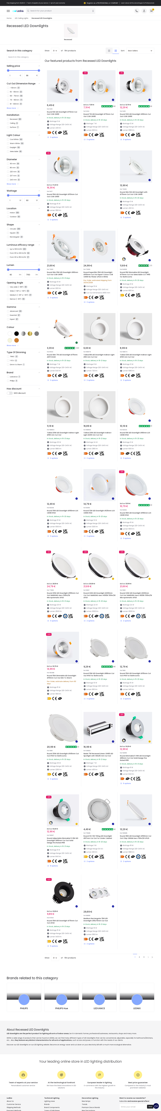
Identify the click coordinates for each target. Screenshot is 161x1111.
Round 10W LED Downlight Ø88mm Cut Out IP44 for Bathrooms (99, 674)
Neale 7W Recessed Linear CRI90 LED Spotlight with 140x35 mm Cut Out (98, 755)
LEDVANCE (99, 1008)
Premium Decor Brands (91, 1107)
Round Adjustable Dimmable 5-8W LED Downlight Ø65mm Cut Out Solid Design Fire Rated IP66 (62, 840)
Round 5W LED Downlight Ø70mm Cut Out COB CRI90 (62, 113)
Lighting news (49, 1101)
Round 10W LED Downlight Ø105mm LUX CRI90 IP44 (62, 512)
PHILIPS (24, 1008)
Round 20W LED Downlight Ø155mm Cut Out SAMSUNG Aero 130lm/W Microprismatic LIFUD (63, 595)
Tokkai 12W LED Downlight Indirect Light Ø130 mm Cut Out (135, 356)
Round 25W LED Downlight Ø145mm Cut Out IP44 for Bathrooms (63, 755)
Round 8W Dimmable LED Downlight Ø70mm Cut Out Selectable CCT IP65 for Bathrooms (135, 274)
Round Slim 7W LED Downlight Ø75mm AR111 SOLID (62, 356)
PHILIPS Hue (61, 1008)
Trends (84, 1104)
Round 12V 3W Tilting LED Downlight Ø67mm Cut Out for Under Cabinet (98, 837)
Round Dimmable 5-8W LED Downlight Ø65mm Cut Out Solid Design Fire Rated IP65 (135, 758)
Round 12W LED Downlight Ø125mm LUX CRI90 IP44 (99, 512)
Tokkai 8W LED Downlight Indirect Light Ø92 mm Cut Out (99, 356)
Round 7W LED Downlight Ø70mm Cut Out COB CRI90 (99, 115)
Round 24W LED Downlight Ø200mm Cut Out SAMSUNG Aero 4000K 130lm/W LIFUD (99, 595)
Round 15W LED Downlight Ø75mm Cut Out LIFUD (62, 922)
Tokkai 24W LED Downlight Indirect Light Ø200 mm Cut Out (97, 434)
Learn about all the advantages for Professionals (137, 3)
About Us (10, 1101)
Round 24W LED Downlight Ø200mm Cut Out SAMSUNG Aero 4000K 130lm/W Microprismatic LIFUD (136, 595)
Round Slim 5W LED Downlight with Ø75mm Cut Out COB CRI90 (133, 193)
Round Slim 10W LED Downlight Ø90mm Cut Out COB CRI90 (62, 273)
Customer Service (14, 1104)
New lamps (86, 1101)
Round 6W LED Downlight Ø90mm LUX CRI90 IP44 (135, 434)
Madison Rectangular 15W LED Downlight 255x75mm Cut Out (96, 919)
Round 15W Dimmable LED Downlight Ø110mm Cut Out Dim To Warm (61, 677)
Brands (47, 1104)
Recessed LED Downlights (42, 18)
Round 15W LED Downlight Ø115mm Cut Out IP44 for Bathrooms (135, 674)
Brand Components (52, 1107)
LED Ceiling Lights (21, 18)
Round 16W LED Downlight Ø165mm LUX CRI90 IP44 (135, 514)
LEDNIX (137, 1008)
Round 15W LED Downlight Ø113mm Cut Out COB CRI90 (62, 195)
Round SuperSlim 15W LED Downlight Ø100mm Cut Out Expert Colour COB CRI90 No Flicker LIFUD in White (98, 274)
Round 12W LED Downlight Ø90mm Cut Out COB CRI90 (135, 115)
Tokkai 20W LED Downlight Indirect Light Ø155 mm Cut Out (63, 434)
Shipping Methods (14, 1107)
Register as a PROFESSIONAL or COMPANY (102, 3)
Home (9, 18)
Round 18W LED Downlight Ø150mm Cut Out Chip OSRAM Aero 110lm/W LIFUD (135, 837)
